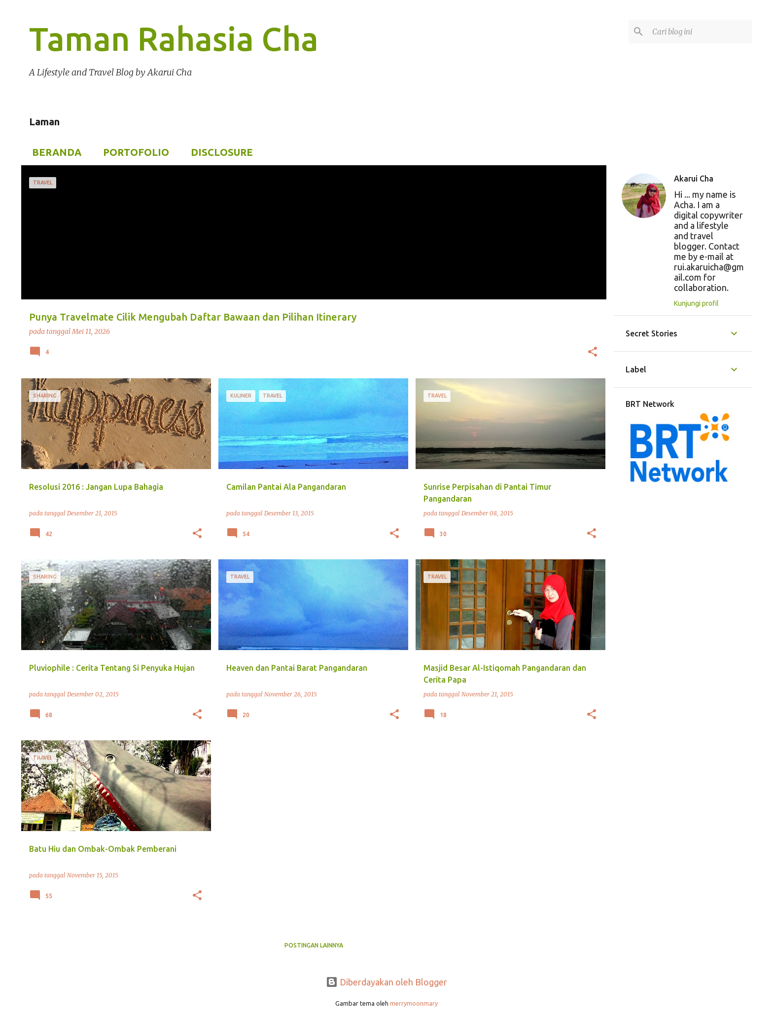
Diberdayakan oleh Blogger (386, 982)
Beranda (53, 152)
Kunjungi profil (696, 303)
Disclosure (219, 152)
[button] (592, 353)
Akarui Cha (693, 178)
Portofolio (133, 152)
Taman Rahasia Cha (173, 38)
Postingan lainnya (313, 945)
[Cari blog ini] (700, 31)
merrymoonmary (414, 1003)
